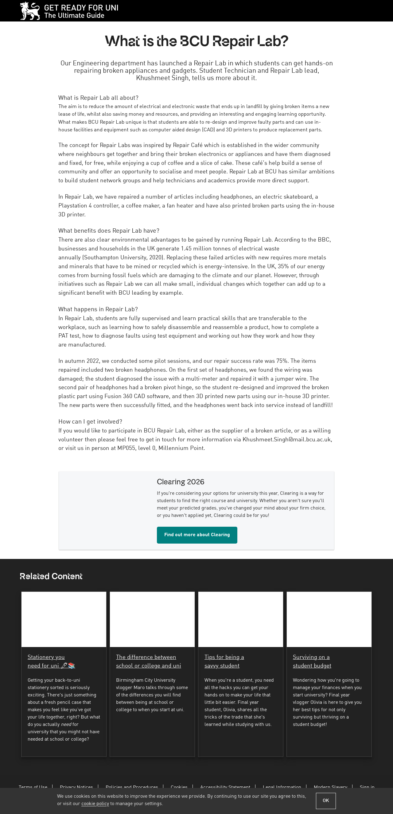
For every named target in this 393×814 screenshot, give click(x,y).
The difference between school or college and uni (148, 661)
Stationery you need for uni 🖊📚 (51, 661)
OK (326, 800)
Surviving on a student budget (312, 661)
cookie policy (95, 803)
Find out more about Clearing (197, 535)
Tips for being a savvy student (224, 661)
